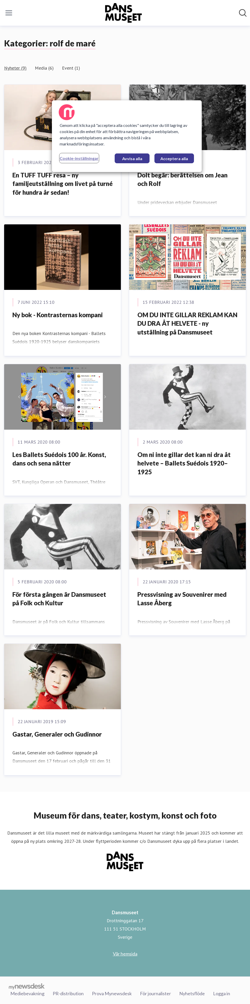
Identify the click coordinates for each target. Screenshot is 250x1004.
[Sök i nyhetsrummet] (243, 13)
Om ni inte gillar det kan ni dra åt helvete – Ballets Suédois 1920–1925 (184, 463)
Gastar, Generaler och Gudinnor (57, 734)
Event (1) (71, 68)
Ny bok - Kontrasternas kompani (57, 315)
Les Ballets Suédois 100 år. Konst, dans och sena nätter (59, 459)
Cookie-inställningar (79, 158)
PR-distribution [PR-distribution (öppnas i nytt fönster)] (68, 993)
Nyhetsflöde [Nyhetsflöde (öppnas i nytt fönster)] (192, 993)
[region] (127, 136)
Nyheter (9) (15, 68)
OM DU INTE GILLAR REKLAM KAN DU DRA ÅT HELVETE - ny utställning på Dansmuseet (187, 323)
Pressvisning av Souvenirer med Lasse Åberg (181, 599)
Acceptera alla (174, 158)
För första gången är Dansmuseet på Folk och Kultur (59, 599)
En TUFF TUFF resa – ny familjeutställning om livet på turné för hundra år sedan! (62, 183)
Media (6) (44, 68)
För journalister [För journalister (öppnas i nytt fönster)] (155, 993)
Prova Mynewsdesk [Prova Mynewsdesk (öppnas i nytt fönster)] (112, 993)
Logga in (221, 993)
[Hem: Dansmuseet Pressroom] (123, 13)
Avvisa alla (132, 158)
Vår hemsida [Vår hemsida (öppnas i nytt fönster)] (125, 954)
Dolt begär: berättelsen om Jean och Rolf (182, 179)
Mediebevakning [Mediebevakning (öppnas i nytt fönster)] (27, 993)
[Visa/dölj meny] (8, 13)
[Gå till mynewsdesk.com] (26, 986)
